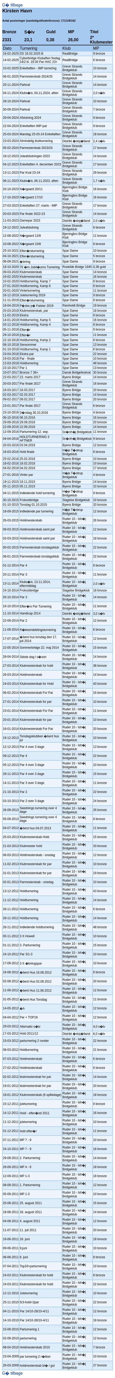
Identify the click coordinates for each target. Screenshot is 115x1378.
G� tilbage (12, 5)
